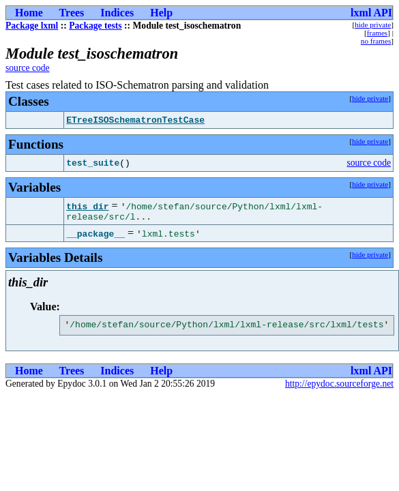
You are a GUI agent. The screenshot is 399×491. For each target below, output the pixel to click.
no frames (376, 41)
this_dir (87, 206)
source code (27, 68)
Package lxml (31, 25)
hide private (373, 24)
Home (29, 12)
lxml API (371, 12)
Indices (117, 12)
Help (161, 12)
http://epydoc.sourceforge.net (339, 388)
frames (377, 33)
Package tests (95, 25)
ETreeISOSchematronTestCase (135, 120)
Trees (72, 12)
